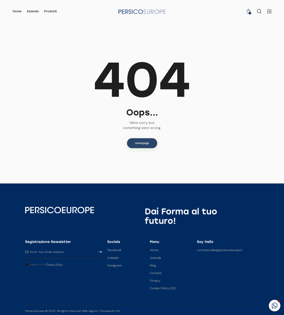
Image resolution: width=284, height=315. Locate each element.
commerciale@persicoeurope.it (219, 250)
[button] (274, 305)
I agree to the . (46, 264)
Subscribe (99, 252)
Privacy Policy (55, 264)
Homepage (142, 143)
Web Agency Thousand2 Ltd (101, 311)
